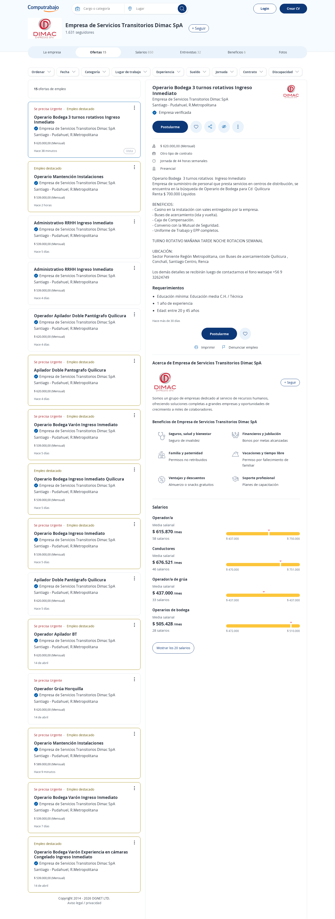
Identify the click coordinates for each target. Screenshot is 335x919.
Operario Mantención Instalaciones (69, 176)
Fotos (283, 52)
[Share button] (210, 126)
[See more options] (237, 126)
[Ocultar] (224, 126)
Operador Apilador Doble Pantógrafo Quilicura (80, 315)
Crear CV (293, 8)
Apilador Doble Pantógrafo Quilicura (70, 579)
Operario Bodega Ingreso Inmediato (69, 533)
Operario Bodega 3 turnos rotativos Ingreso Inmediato (77, 119)
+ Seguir (199, 28)
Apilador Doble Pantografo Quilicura (70, 370)
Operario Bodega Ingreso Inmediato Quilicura (79, 479)
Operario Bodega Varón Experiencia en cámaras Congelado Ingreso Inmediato (81, 854)
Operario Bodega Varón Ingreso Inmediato (76, 424)
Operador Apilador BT (55, 634)
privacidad (93, 903)
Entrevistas (190, 52)
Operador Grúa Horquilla (58, 688)
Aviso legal (75, 903)
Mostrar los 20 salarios (173, 648)
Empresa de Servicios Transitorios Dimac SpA (77, 128)
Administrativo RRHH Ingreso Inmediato (73, 223)
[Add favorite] (196, 127)
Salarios (144, 52)
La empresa (52, 52)
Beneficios (237, 52)
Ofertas (98, 52)
